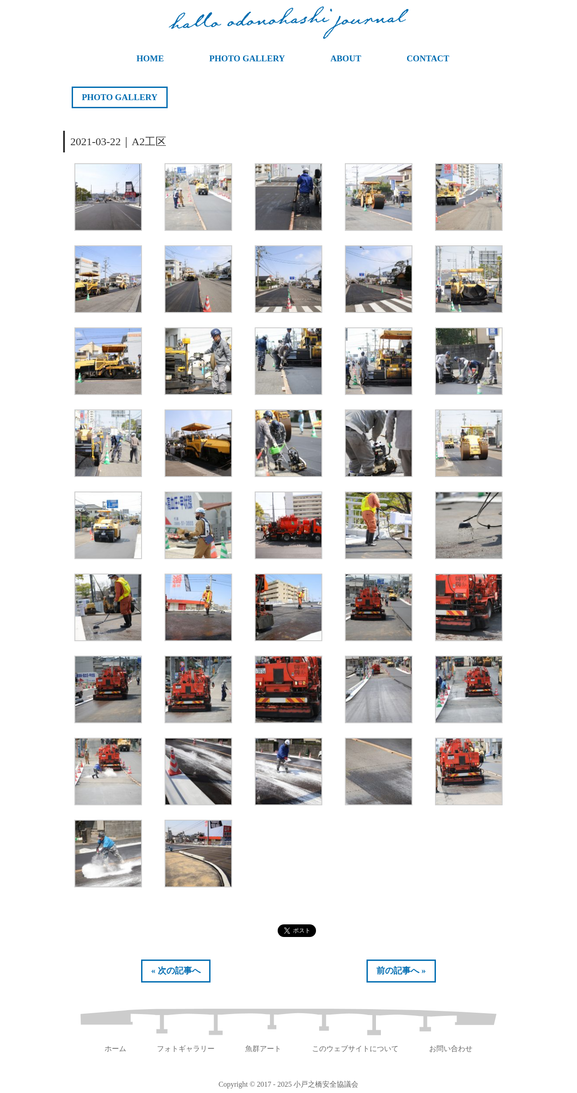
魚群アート (263, 1048)
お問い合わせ (450, 1048)
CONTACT (428, 58)
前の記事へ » (401, 970)
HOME (150, 58)
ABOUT (345, 58)
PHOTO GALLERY (247, 58)
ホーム (115, 1048)
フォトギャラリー (186, 1048)
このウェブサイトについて (355, 1048)
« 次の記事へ (175, 970)
